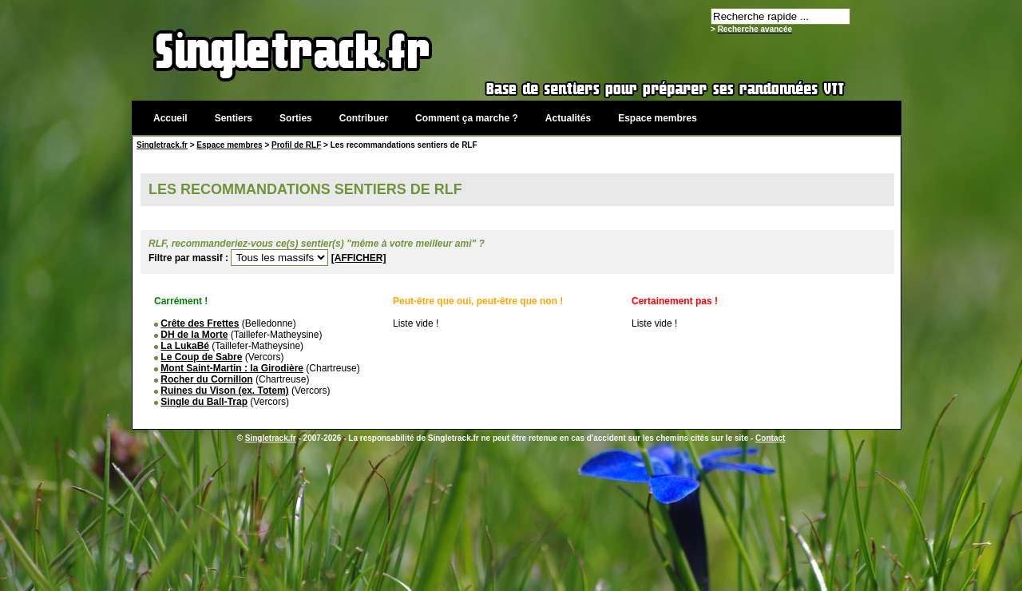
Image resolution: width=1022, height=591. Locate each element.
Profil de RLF (296, 145)
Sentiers (233, 118)
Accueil (170, 118)
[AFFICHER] (358, 258)
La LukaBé (184, 345)
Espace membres (657, 118)
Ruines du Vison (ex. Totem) (224, 390)
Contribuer (363, 118)
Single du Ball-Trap (204, 401)
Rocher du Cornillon (206, 379)
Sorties (295, 118)
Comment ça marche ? (466, 118)
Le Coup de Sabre (201, 357)
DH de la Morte (194, 334)
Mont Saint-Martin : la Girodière (231, 368)
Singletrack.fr (162, 145)
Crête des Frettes (199, 323)
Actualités (568, 118)
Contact (770, 438)
